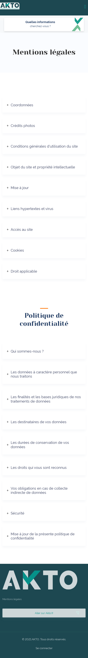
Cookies (17, 250)
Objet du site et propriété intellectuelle (43, 166)
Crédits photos (23, 125)
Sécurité (17, 512)
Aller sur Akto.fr (44, 618)
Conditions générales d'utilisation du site (44, 146)
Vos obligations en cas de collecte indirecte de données (39, 490)
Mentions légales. (12, 604)
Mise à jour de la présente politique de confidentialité (43, 535)
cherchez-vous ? (40, 26)
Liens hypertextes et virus (32, 208)
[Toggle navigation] (85, 6)
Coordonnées (22, 104)
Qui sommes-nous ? (27, 351)
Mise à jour (20, 187)
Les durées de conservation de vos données (40, 444)
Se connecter (44, 648)
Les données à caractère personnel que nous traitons (44, 373)
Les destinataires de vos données (38, 421)
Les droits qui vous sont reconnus (39, 467)
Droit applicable (24, 271)
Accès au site (22, 229)
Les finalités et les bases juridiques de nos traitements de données (46, 398)
